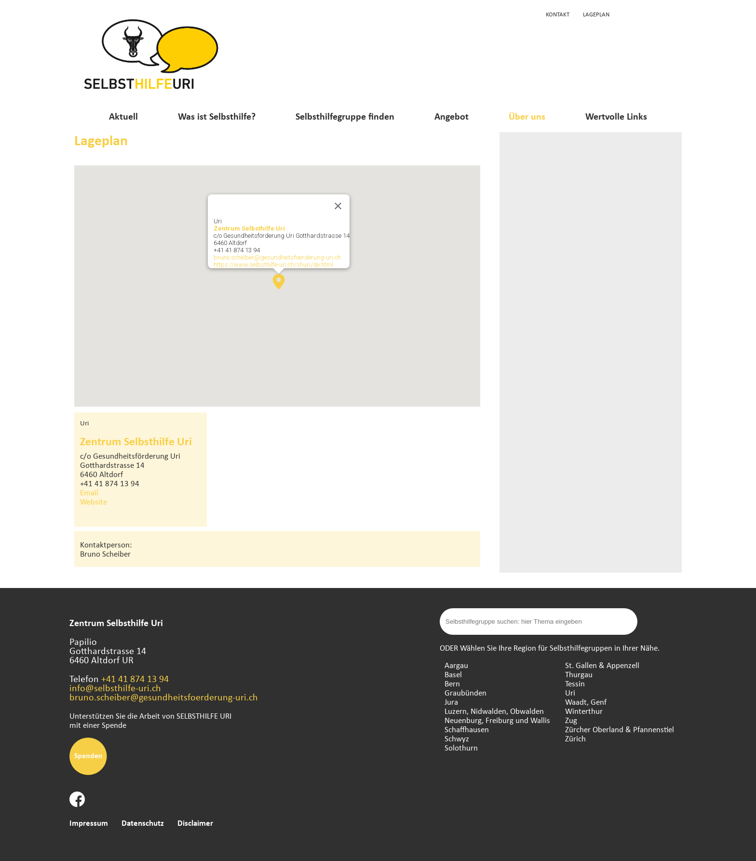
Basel (453, 674)
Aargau (456, 664)
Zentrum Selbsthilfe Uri (249, 228)
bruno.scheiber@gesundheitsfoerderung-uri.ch (277, 257)
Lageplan (596, 14)
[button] (278, 281)
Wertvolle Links (616, 116)
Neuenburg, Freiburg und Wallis (497, 719)
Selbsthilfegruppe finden (345, 116)
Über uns (527, 116)
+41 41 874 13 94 (135, 678)
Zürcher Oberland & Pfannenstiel (619, 729)
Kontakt (557, 14)
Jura (451, 701)
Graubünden (465, 692)
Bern (452, 683)
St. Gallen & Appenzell (602, 664)
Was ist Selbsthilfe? (217, 116)
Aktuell (123, 116)
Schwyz (457, 738)
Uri (570, 692)
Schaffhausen (467, 729)
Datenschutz (143, 822)
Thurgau (579, 674)
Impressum (88, 822)
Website (93, 501)
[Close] (338, 206)
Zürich (575, 738)
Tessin (575, 683)
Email (89, 492)
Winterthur (584, 710)
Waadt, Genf (586, 701)
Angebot (451, 116)
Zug (571, 719)
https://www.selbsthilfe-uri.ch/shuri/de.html (273, 264)
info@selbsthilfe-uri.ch (115, 687)
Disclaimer (195, 822)
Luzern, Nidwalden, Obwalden (494, 710)
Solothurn (461, 747)
